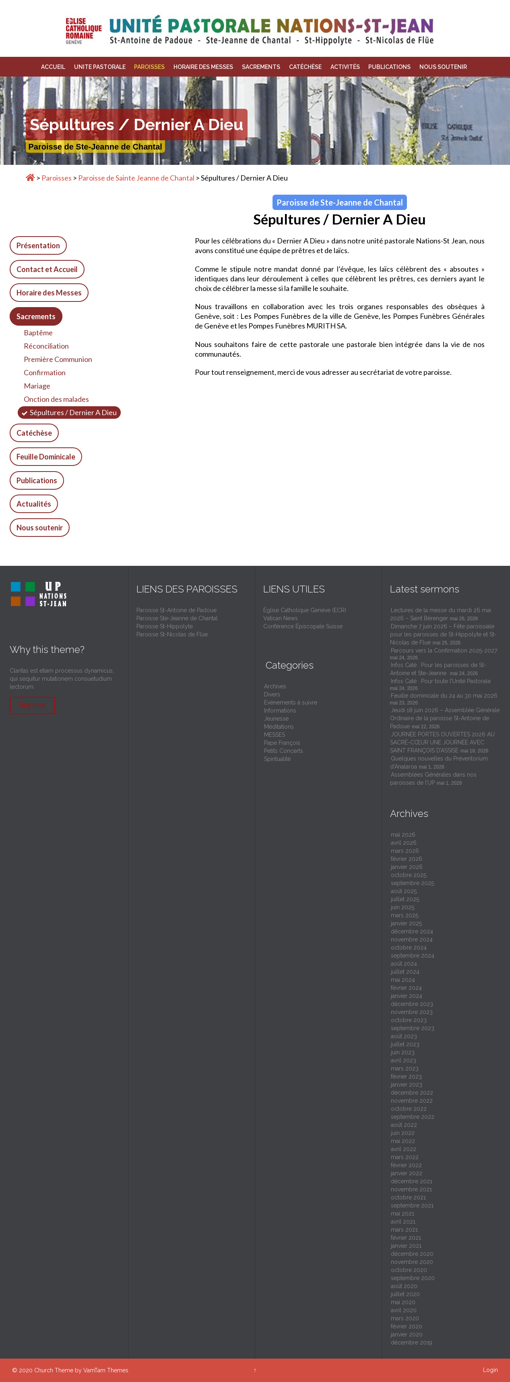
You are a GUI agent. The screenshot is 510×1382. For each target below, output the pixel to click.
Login (490, 1370)
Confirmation (45, 372)
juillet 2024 (405, 971)
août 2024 (404, 963)
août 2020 (404, 1286)
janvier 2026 (407, 867)
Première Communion (58, 359)
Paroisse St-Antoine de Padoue (176, 610)
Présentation (38, 245)
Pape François (282, 743)
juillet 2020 (405, 1294)
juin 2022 (403, 1133)
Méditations (279, 726)
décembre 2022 (412, 1092)
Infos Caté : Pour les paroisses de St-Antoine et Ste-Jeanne (438, 669)
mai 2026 (403, 834)
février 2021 (406, 1237)
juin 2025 (402, 907)
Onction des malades (56, 399)
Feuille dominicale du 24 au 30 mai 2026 (444, 695)
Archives (275, 686)
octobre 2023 (409, 1020)
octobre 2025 (408, 875)
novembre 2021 (411, 1189)
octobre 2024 (409, 947)
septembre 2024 (412, 955)
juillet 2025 (405, 899)
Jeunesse (276, 718)
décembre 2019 (411, 1342)
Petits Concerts (283, 751)
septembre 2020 (413, 1278)
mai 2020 (403, 1302)
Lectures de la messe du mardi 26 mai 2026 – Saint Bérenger (440, 614)
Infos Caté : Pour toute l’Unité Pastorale (441, 681)
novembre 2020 (412, 1262)
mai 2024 (403, 980)
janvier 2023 (406, 1084)
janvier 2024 (406, 996)
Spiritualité (277, 759)
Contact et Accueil (47, 269)
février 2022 (406, 1165)
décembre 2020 (412, 1254)
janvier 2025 (406, 923)
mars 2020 (405, 1318)
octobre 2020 (409, 1270)
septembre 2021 (412, 1205)
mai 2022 (403, 1141)
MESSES (274, 735)
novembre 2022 (412, 1100)
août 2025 (404, 891)
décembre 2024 (412, 931)
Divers (272, 694)
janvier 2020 (407, 1334)
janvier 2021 (406, 1246)
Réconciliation (46, 345)
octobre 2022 (409, 1109)
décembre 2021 (411, 1181)
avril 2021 (403, 1221)
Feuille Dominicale (46, 456)
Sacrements (36, 316)
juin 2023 (403, 1052)
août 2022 (404, 1125)
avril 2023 (403, 1060)
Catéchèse (34, 432)
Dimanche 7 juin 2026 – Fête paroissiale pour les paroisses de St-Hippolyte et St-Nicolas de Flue (443, 634)
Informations (280, 710)
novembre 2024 (412, 939)
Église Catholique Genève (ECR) (304, 610)
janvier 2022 (406, 1173)
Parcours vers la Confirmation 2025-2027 (444, 650)
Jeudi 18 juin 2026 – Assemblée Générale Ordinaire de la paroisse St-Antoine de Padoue (445, 718)
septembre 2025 (412, 883)
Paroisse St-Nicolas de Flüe (172, 634)
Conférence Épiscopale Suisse (303, 626)
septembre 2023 (412, 1028)
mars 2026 (405, 851)
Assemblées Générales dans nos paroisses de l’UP (433, 778)
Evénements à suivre (290, 702)
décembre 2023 (412, 1004)
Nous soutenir (40, 527)
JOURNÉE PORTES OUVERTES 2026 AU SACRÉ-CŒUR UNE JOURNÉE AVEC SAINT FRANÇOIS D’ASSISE (442, 742)
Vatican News (280, 618)
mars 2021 (404, 1229)
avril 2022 (403, 1149)
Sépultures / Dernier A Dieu (73, 412)
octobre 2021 (408, 1197)
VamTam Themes (105, 1370)
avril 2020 (404, 1310)
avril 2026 (404, 843)
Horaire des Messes (49, 292)
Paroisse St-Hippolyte (164, 626)
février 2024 (406, 988)
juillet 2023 (405, 1044)
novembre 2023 (412, 1012)
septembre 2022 (412, 1117)
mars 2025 (404, 915)
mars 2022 (405, 1157)
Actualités (34, 503)
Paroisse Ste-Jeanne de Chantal (177, 618)
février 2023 (406, 1076)
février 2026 (406, 859)
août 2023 (404, 1036)
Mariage (37, 385)
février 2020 (406, 1326)
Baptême (38, 332)
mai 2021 (402, 1213)
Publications (37, 480)
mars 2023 (405, 1068)
